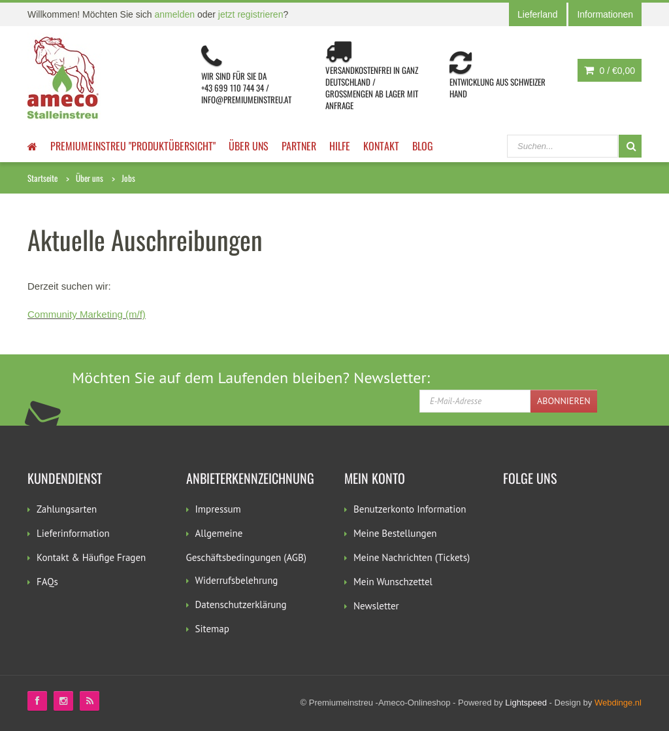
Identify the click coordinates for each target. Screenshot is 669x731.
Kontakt (381, 146)
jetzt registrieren (251, 14)
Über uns (249, 146)
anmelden (175, 14)
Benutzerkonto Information (409, 509)
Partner (299, 146)
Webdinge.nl (618, 702)
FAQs (47, 581)
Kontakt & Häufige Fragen (91, 557)
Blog (422, 146)
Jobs (128, 177)
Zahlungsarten (67, 509)
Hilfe (339, 146)
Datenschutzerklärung (241, 604)
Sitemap (212, 628)
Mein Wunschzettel (392, 581)
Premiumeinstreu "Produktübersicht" (133, 146)
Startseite (42, 177)
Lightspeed (526, 702)
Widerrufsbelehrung (236, 580)
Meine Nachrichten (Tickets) (411, 557)
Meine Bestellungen (395, 533)
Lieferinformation (73, 533)
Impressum (218, 509)
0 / (609, 70)
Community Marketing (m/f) (86, 314)
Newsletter (376, 606)
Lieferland (537, 14)
